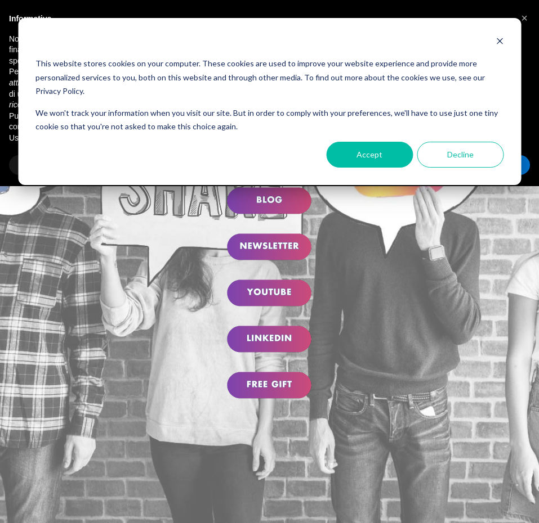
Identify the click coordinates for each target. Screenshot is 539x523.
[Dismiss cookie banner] (500, 42)
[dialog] (269, 101)
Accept (369, 154)
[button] (524, 18)
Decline (460, 154)
